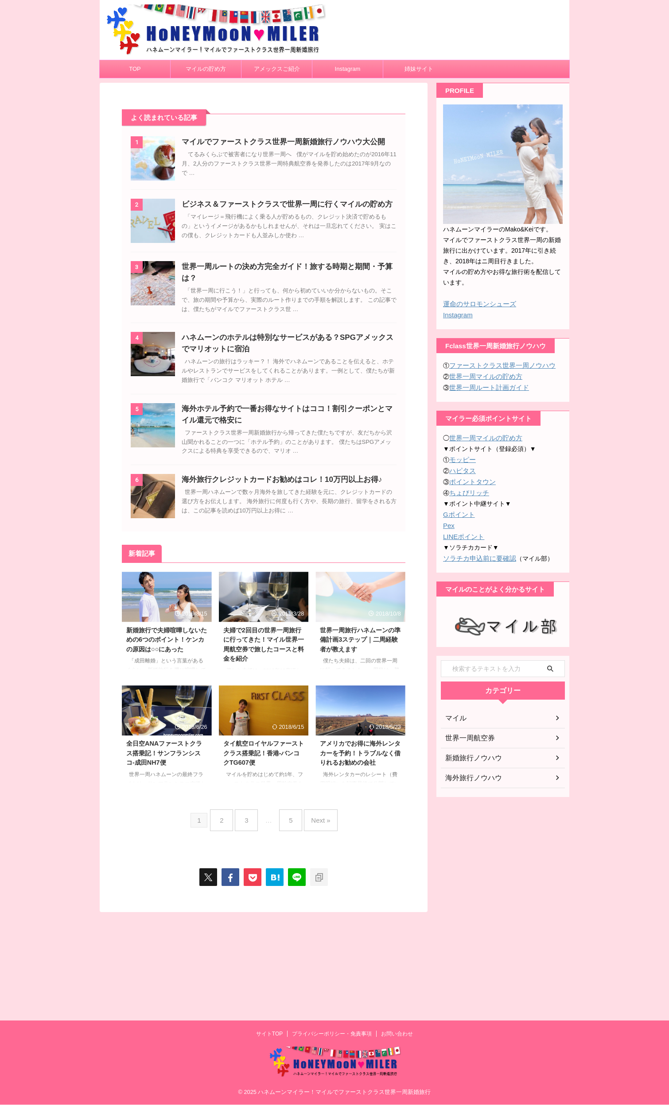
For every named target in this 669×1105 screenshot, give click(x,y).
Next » (313, 924)
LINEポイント (462, 531)
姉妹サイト (419, 68)
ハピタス (461, 467)
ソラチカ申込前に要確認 (477, 552)
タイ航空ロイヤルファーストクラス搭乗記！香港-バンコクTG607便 (263, 860)
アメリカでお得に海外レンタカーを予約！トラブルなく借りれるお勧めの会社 (360, 860)
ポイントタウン (471, 477)
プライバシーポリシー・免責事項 (332, 1034)
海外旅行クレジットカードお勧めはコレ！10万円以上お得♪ (298, 564)
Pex (448, 520)
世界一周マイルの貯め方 (483, 374)
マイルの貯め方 (206, 68)
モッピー (461, 456)
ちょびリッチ (467, 488)
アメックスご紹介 (277, 68)
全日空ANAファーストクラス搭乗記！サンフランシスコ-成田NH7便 (164, 860)
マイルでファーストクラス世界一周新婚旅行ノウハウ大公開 (299, 142)
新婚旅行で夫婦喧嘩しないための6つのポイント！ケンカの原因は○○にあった (166, 746)
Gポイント (458, 509)
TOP (135, 68)
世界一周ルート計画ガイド (486, 385)
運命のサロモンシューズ (477, 303)
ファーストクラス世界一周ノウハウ (498, 364)
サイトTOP (269, 1034)
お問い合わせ (397, 1034)
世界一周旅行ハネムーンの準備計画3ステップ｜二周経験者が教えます (360, 746)
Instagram (348, 68)
